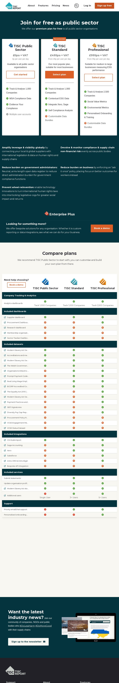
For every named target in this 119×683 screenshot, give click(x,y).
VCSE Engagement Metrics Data (19, 423)
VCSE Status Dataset (14, 428)
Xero (7, 450)
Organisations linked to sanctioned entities (24, 371)
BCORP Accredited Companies (19, 386)
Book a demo (102, 228)
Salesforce (10, 456)
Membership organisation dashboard (22, 333)
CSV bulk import (12, 440)
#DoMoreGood (43, 626)
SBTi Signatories (13, 407)
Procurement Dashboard (16, 322)
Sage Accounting (13, 445)
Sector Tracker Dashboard (17, 338)
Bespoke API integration (16, 466)
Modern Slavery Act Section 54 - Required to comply (28, 360)
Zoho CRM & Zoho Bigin (16, 461)
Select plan (59, 74)
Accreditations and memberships (20, 355)
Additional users (12, 496)
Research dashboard (15, 328)
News (66, 5)
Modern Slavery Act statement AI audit (22, 489)
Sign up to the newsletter (28, 641)
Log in (87, 5)
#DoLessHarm (27, 626)
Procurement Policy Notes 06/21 (19, 418)
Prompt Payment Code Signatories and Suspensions (28, 376)
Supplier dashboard (14, 317)
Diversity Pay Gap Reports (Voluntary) (22, 412)
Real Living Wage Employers (18, 381)
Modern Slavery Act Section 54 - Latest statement (27, 350)
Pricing (56, 5)
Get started (20, 74)
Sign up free (104, 5)
